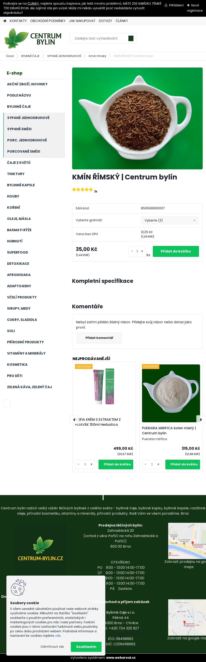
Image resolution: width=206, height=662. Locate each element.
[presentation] (74, 419)
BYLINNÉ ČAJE (30, 56)
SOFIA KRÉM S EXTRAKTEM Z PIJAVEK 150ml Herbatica (98, 422)
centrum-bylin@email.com (120, 633)
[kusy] (136, 251)
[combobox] (170, 220)
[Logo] (33, 38)
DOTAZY (105, 20)
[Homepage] (4, 21)
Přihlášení (176, 5)
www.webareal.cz (121, 657)
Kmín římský (97, 56)
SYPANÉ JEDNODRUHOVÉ (64, 56)
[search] (130, 40)
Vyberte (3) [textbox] (154, 220)
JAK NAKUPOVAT (82, 20)
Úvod (10, 56)
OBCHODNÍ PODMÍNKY (48, 20)
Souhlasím (86, 646)
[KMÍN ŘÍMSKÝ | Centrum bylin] (137, 118)
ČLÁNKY (33, 3)
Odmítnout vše (52, 647)
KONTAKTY (18, 20)
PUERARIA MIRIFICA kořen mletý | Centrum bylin (169, 430)
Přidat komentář (100, 338)
